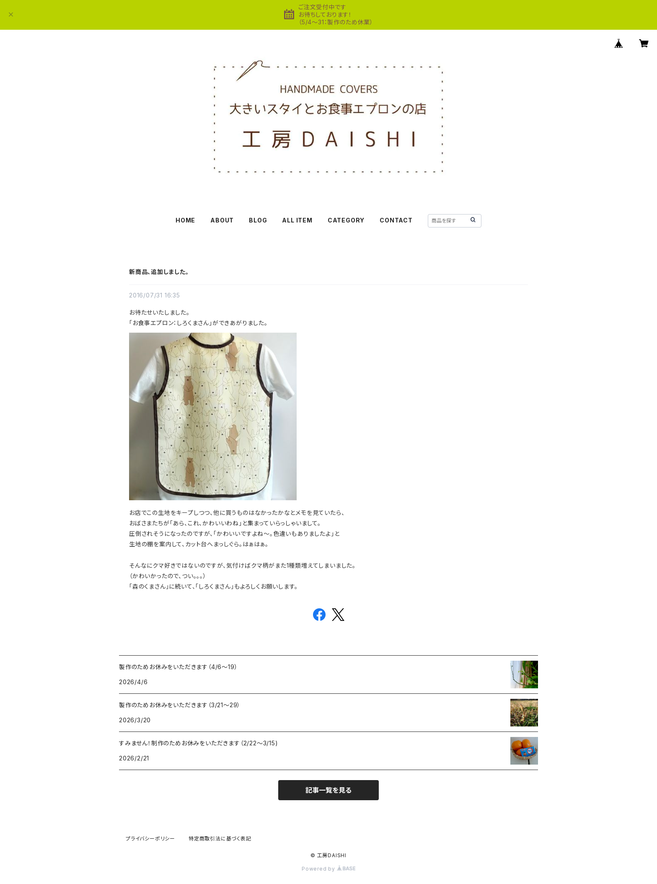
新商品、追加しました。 (159, 271)
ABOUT (222, 220)
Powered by (328, 869)
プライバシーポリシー (150, 838)
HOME (185, 220)
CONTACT (396, 220)
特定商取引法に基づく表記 (220, 838)
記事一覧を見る (328, 790)
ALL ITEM (297, 220)
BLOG (258, 220)
